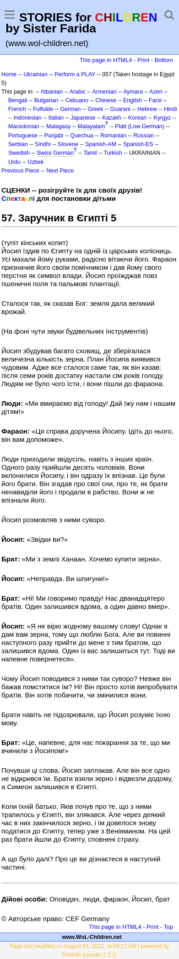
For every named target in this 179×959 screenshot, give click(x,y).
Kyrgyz (162, 118)
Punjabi (54, 135)
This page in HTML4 (106, 60)
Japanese (83, 118)
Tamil (90, 153)
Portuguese (23, 135)
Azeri (155, 92)
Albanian (52, 92)
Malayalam (91, 126)
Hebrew (147, 109)
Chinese (105, 100)
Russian (143, 135)
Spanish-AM (100, 144)
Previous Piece (20, 171)
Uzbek (35, 162)
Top (168, 926)
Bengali (17, 100)
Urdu (14, 162)
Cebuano (76, 100)
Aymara (133, 92)
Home (8, 74)
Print (143, 60)
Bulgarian (46, 100)
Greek (95, 109)
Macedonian (23, 126)
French (17, 109)
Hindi (170, 109)
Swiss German (55, 153)
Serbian (18, 144)
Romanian (113, 135)
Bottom (164, 60)
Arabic (78, 92)
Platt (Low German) (139, 126)
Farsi (155, 100)
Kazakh (111, 118)
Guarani (120, 109)
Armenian (104, 92)
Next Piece (60, 171)
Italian (56, 118)
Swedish (19, 153)
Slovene (68, 144)
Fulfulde (43, 109)
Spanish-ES (138, 144)
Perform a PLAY (74, 74)
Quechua (82, 135)
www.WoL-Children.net (92, 937)
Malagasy (58, 126)
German (70, 109)
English (132, 100)
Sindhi (43, 144)
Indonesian (28, 118)
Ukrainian (35, 74)
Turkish (112, 153)
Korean (137, 118)
